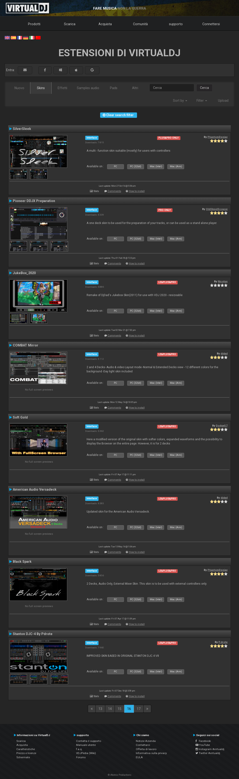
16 (129, 709)
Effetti (62, 88)
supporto (176, 24)
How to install (137, 191)
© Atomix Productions (119, 774)
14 (110, 709)
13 (100, 709)
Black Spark (22, 561)
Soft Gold (20, 417)
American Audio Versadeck (34, 489)
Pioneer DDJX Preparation (34, 201)
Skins (41, 88)
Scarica (69, 24)
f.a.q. (79, 749)
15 (119, 709)
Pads (113, 88)
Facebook (203, 741)
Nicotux (223, 281)
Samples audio (88, 88)
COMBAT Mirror (25, 345)
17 (139, 709)
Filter (202, 100)
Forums (81, 757)
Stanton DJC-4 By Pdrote (33, 634)
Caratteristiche (25, 749)
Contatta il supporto (88, 741)
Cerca (204, 88)
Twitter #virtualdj (208, 753)
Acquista (105, 24)
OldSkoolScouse (217, 209)
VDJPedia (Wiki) (86, 753)
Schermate (23, 757)
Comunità (140, 24)
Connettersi (211, 24)
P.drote (223, 642)
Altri (135, 88)
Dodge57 (222, 425)
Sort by (180, 100)
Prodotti (34, 24)
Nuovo (19, 88)
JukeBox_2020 (24, 273)
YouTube (203, 745)
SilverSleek (22, 129)
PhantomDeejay (217, 137)
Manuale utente (86, 745)
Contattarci (143, 745)
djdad (224, 353)
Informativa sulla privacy (151, 753)
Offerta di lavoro (146, 749)
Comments (114, 191)
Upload (223, 100)
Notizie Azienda (146, 741)
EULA (139, 757)
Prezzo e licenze (26, 753)
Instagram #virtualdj (210, 749)
